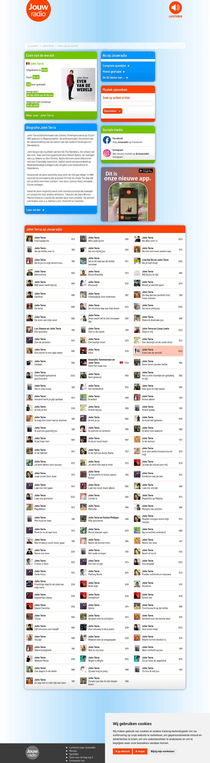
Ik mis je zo (94, 418)
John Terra (47, 45)
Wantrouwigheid (42, 648)
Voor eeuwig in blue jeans (101, 627)
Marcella (93, 507)
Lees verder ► (35, 210)
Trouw (40, 617)
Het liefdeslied (95, 387)
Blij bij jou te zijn (150, 273)
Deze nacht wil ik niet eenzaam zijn (103, 318)
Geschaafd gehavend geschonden (45, 375)
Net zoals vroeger (97, 551)
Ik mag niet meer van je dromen (50, 418)
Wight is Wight (95, 659)
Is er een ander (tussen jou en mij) (157, 451)
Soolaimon (93, 596)
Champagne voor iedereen (101, 295)
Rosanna (147, 584)
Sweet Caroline (42, 606)
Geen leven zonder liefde (155, 363)
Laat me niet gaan (43, 486)
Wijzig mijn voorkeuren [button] (162, 751)
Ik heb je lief (40, 408)
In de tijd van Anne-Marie (101, 451)
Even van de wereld (152, 351)
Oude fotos (40, 572)
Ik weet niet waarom (152, 429)
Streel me (147, 596)
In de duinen (148, 439)
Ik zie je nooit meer (98, 439)
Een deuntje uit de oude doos (157, 340)
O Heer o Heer (41, 562)
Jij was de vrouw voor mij (155, 463)
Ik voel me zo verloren (99, 429)
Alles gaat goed (96, 239)
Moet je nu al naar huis (45, 530)
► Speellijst (72, 753)
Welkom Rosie (41, 659)
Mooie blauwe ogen (98, 530)
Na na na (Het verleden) (154, 530)
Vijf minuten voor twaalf (46, 627)
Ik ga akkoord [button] (122, 751)
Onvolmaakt (148, 562)
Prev (4, 19)
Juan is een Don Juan (45, 474)
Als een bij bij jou (96, 249)
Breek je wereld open (153, 283)
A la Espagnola (41, 239)
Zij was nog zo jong (97, 669)
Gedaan (40, 363)
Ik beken (93, 397)
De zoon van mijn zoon (45, 318)
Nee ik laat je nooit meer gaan (49, 541)
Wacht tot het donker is (154, 638)
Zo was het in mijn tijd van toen (50, 681)
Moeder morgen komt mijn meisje (155, 518)
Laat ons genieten (43, 497)
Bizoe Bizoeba (95, 273)
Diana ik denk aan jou (153, 318)
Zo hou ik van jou (150, 669)
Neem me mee (149, 541)
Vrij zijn (40, 638)
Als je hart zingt (155, 261)
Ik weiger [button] (140, 751)
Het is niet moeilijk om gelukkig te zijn (158, 375)
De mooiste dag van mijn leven (103, 307)
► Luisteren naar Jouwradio (80, 747)
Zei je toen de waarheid (154, 659)
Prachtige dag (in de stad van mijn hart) (49, 584)
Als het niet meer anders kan (156, 249)
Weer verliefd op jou (152, 648)
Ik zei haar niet (41, 439)
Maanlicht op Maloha (152, 497)
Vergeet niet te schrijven (100, 617)
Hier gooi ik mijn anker (153, 387)
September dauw (43, 596)
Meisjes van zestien (152, 507)
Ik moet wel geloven (152, 418)
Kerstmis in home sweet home (102, 474)
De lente (40, 307)
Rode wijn (93, 584)
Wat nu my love (96, 648)
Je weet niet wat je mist (100, 463)
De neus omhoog (150, 307)
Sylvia (93, 606)
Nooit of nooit (149, 551)
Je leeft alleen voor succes (48, 463)
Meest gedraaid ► (114, 71)
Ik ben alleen (148, 397)
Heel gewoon (95, 375)
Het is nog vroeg (42, 387)
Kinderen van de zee (152, 474)
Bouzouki (93, 283)
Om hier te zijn (95, 562)
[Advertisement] (172, 101)
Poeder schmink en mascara (156, 572)
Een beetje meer (96, 340)
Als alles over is (150, 239)
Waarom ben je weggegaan (102, 638)
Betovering (40, 273)
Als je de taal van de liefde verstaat (101, 261)
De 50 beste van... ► (116, 77)
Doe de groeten (42, 340)
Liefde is (93, 497)
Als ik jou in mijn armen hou (48, 261)
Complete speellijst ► (116, 65)
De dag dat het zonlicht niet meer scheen (156, 295)
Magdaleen (40, 507)
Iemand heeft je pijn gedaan (48, 397)
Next (205, 19)
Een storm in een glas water (48, 351)
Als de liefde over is (44, 249)
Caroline (40, 295)
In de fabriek (40, 451)
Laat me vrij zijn (150, 486)
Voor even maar (150, 627)
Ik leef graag (148, 408)
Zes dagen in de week (45, 669)
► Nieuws (71, 750)
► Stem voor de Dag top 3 (79, 757)
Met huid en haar (42, 519)
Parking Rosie (95, 572)
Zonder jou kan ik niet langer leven (102, 681)
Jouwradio (32, 45)
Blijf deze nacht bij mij (45, 283)
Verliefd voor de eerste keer (156, 617)
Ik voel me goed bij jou (45, 429)
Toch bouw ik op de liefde (155, 606)
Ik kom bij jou (95, 408)
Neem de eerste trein (99, 541)
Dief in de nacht (96, 330)
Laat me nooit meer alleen (101, 486)
